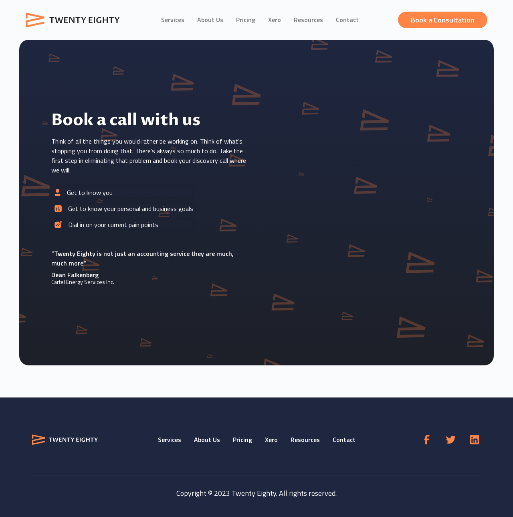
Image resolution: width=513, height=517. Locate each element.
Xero (274, 19)
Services (172, 19)
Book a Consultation (443, 19)
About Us (210, 19)
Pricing (245, 19)
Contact (347, 19)
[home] (74, 20)
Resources (308, 19)
